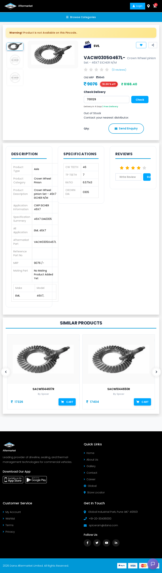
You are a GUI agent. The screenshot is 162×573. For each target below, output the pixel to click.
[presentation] (5, 372)
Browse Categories (81, 17)
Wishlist (9, 518)
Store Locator (94, 492)
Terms (8, 525)
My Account (12, 512)
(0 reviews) (119, 70)
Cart (67, 402)
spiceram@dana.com (103, 525)
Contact (90, 473)
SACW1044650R (118, 389)
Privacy (9, 532)
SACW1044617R (43, 389)
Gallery (90, 466)
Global (90, 486)
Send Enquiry (126, 128)
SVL (97, 45)
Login (137, 6)
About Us (91, 459)
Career (89, 479)
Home (89, 453)
